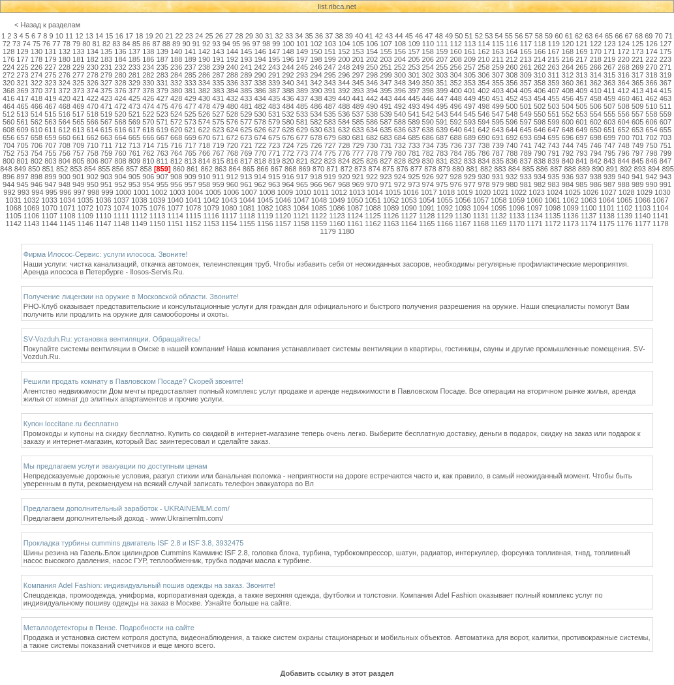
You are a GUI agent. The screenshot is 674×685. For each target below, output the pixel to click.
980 (511, 184)
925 (414, 177)
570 (148, 122)
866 (262, 169)
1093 (462, 208)
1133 (517, 216)
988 (623, 184)
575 (218, 122)
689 (470, 137)
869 (304, 169)
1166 (445, 223)
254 (428, 67)
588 (400, 122)
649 (581, 130)
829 (414, 161)
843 (609, 161)
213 (526, 59)
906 (148, 177)
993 (23, 192)
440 (344, 98)
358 (539, 83)
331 (162, 83)
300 (400, 75)
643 (498, 130)
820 (288, 161)
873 (360, 169)
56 (519, 36)
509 (637, 106)
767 (218, 153)
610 (36, 130)
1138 (606, 216)
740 (511, 145)
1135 (552, 216)
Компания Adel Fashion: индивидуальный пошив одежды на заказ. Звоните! (149, 585)
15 (109, 36)
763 (162, 153)
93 (216, 44)
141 (190, 51)
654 (651, 130)
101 (302, 44)
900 (64, 177)
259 (498, 67)
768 (232, 153)
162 (483, 51)
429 (190, 98)
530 (260, 114)
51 (469, 36)
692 (511, 137)
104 (344, 44)
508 (623, 106)
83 (116, 44)
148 (288, 51)
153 (357, 51)
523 (162, 114)
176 (8, 59)
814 (204, 161)
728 (344, 145)
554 (596, 114)
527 (218, 114)
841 (581, 161)
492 (400, 106)
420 (64, 98)
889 (584, 169)
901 (78, 177)
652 (623, 130)
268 (623, 67)
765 (190, 153)
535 (330, 114)
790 (539, 153)
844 (623, 161)
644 (511, 130)
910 (204, 177)
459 (609, 98)
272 (8, 75)
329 (134, 83)
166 (539, 51)
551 (553, 114)
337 (246, 83)
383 (218, 91)
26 (219, 36)
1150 (157, 223)
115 (498, 44)
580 (288, 122)
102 (316, 44)
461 (637, 98)
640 (455, 130)
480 (232, 106)
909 (190, 177)
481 (246, 106)
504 (568, 106)
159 (442, 51)
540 (400, 114)
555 (609, 114)
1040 (175, 200)
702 (651, 137)
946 (36, 184)
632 (344, 130)
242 (260, 67)
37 (329, 36)
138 (148, 51)
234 (148, 67)
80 (86, 44)
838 (539, 161)
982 (539, 184)
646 (539, 130)
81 (96, 44)
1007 (249, 192)
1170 (517, 223)
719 (218, 145)
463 (665, 98)
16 (119, 36)
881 (472, 169)
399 (442, 91)
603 (609, 122)
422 (92, 98)
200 (344, 59)
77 (56, 44)
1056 (462, 200)
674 (260, 137)
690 (483, 137)
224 (8, 67)
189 (190, 59)
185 (134, 59)
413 (637, 91)
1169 (498, 223)
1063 (588, 200)
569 (134, 122)
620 (176, 130)
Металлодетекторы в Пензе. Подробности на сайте (108, 628)
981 (526, 184)
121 (581, 44)
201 (357, 59)
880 (458, 169)
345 (357, 83)
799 (665, 153)
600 (568, 122)
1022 (519, 192)
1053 (408, 200)
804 (64, 161)
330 (148, 83)
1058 (498, 200)
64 (599, 36)
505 (581, 106)
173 (637, 51)
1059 (517, 200)
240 (232, 67)
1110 (103, 216)
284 (176, 75)
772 (288, 153)
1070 (49, 208)
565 (78, 122)
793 (581, 153)
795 (609, 153)
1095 (498, 208)
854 (90, 169)
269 (637, 67)
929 (470, 177)
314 (596, 75)
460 (623, 98)
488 (344, 106)
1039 (157, 200)
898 (36, 177)
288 (232, 75)
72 (6, 44)
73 (16, 44)
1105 (13, 216)
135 (106, 51)
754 (36, 153)
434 (260, 98)
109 (414, 44)
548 (511, 114)
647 (553, 130)
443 (385, 98)
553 (581, 114)
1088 (372, 208)
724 (288, 145)
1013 (357, 192)
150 (316, 51)
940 (623, 177)
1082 (265, 208)
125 (637, 44)
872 (346, 169)
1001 (141, 192)
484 (288, 106)
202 (372, 59)
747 (609, 145)
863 (220, 169)
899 (50, 177)
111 (442, 44)
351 (442, 83)
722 (260, 145)
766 (204, 153)
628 (288, 130)
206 (428, 59)
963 (274, 184)
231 (106, 67)
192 (232, 59)
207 (442, 59)
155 (385, 51)
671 (218, 137)
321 (22, 83)
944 (8, 184)
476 (176, 106)
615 (106, 130)
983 (553, 184)
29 (249, 36)
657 (22, 137)
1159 (319, 223)
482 (260, 106)
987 (609, 184)
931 (498, 177)
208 (455, 59)
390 (316, 91)
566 (92, 122)
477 (190, 106)
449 (470, 98)
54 (498, 36)
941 (637, 177)
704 (8, 145)
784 (455, 153)
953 (134, 184)
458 (596, 98)
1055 (445, 200)
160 (455, 51)
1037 (121, 200)
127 (665, 44)
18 (139, 36)
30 (259, 36)
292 (288, 75)
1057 (481, 200)
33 (289, 36)
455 (553, 98)
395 (385, 91)
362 (596, 83)
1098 (552, 208)
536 (344, 114)
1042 (211, 200)
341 (302, 83)
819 (274, 161)
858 (145, 169)
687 (442, 137)
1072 (85, 208)
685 (414, 137)
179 (50, 59)
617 (134, 130)
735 (442, 145)
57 (528, 36)
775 (330, 153)
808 (120, 161)
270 (651, 67)
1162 (372, 223)
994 (37, 192)
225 (22, 67)
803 (50, 161)
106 (372, 44)
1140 (643, 216)
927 (442, 177)
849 (20, 169)
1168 (481, 223)
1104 (660, 208)
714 (148, 145)
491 (385, 106)
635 (385, 130)
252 (400, 67)
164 (511, 51)
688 (455, 137)
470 (92, 106)
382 (204, 91)
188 (176, 59)
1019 (464, 192)
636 (400, 130)
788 (511, 153)
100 (288, 44)
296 (344, 75)
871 (332, 169)
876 (402, 169)
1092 (445, 208)
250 (372, 67)
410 (596, 91)
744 (568, 145)
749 (637, 145)
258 (483, 67)
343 (330, 83)
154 (372, 51)
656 (8, 137)
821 (302, 161)
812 (176, 161)
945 (22, 184)
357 (526, 83)
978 (483, 184)
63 (588, 36)
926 (428, 177)
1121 (301, 216)
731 (385, 145)
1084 (301, 208)
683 (385, 137)
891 (612, 169)
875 (388, 169)
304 (455, 75)
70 (658, 36)
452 (511, 98)
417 (22, 98)
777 (357, 153)
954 (148, 184)
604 (623, 122)
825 (357, 161)
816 (232, 161)
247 (330, 67)
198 (316, 59)
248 (344, 67)
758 (92, 153)
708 (64, 145)
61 (569, 36)
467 (50, 106)
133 (78, 51)
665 (134, 137)
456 (568, 98)
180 (64, 59)
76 (46, 44)
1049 (337, 200)
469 (78, 106)
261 (526, 67)
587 (385, 122)
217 (581, 59)
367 (665, 83)
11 (69, 36)
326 (92, 83)
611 (50, 130)
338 (260, 83)
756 (64, 153)
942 (651, 177)
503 (553, 106)
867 (277, 169)
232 (120, 67)
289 (246, 75)
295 (330, 75)
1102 (624, 208)
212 (511, 59)
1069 (31, 208)
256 (455, 67)
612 (64, 130)
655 (665, 130)
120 (568, 44)
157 (414, 51)
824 (344, 161)
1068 (13, 208)
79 (76, 44)
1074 (121, 208)
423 (106, 98)
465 (22, 106)
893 (640, 169)
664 (120, 137)
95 (236, 44)
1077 (175, 208)
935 (553, 177)
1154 (229, 223)
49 (449, 36)
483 (274, 106)
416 (8, 98)
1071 (67, 208)
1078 (193, 208)
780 (400, 153)
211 (498, 59)
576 (232, 122)
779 (385, 153)
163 (498, 51)
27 (229, 36)
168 (568, 51)
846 (651, 161)
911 (218, 177)
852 (62, 169)
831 (442, 161)
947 (50, 184)
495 (442, 106)
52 (479, 36)
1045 (265, 200)
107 (385, 44)
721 (246, 145)
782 (428, 153)
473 (134, 106)
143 (218, 51)
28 (239, 36)
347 (385, 83)
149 (302, 51)
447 (442, 98)
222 (651, 59)
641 (470, 130)
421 (78, 98)
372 (64, 91)
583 (330, 122)
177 (22, 59)
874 (374, 169)
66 (618, 36)
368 (8, 91)
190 (204, 59)
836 (511, 161)
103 (330, 44)
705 (22, 145)
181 (78, 59)
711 (106, 145)
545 (470, 114)
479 (218, 106)
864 (234, 169)
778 (372, 153)
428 (176, 98)
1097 (534, 208)
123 (609, 44)
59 (549, 36)
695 (553, 137)
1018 (447, 192)
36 (319, 36)
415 (665, 91)
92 (206, 44)
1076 (157, 208)
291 (274, 75)
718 (204, 145)
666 (148, 137)
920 (344, 177)
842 (596, 161)
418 (36, 98)
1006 (231, 192)
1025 (572, 192)
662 (92, 137)
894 (654, 169)
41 (369, 36)
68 (639, 36)
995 (51, 192)
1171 (534, 223)
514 (36, 114)
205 (414, 59)
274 (36, 75)
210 (483, 59)
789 (526, 153)
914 (260, 177)
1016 (410, 192)
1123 (337, 216)
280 (120, 75)
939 (609, 177)
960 (232, 184)
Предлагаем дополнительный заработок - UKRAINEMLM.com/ (126, 508)
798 (651, 153)
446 (428, 98)
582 (316, 122)
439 (330, 98)
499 (498, 106)
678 (316, 137)
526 (204, 114)
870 (318, 169)
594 (483, 122)
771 (274, 153)
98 (266, 44)
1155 (247, 223)
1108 (67, 216)
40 (359, 36)
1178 (660, 223)
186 (148, 59)
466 (36, 106)
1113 (157, 216)
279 (106, 75)
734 (428, 145)
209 (470, 59)
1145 (67, 223)
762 (148, 153)
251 (385, 67)
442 (372, 98)
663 (106, 137)
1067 (660, 200)
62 (579, 36)
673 (246, 137)
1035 (85, 200)
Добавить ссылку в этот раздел (336, 673)
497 (470, 106)
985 (581, 184)
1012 (338, 192)
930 (483, 177)
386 (260, 91)
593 (470, 122)
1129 (445, 216)
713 (134, 145)
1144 (49, 223)
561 (22, 122)
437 (302, 98)
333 (190, 83)
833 (470, 161)
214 (539, 59)
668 (176, 137)
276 (64, 75)
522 (148, 114)
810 (148, 161)
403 (498, 91)
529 (246, 114)
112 (456, 44)
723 (274, 145)
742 (539, 145)
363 (609, 83)
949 (78, 184)
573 (190, 122)
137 (134, 51)
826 (372, 161)
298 (372, 75)
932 (511, 177)
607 (665, 122)
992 (9, 192)
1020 (483, 192)
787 (498, 153)
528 (232, 114)
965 (302, 184)
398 (428, 91)
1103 (643, 208)
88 (166, 44)
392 (344, 91)
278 (92, 75)
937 (581, 177)
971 (385, 184)
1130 (462, 216)
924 (400, 177)
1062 (570, 200)
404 (511, 91)
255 (442, 67)
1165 (427, 223)
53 (489, 36)
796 (623, 153)
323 (50, 83)
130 (36, 51)
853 (76, 169)
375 (106, 91)
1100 (588, 208)
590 (428, 122)
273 (22, 75)
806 (92, 161)
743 (553, 145)
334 (204, 83)
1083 (283, 208)
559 (665, 114)
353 (470, 83)
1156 (265, 223)
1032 (31, 200)
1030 (662, 192)
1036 (103, 200)
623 (218, 130)
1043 (229, 200)
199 (330, 59)
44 (399, 36)
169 (581, 51)
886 (542, 169)
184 (120, 59)
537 (357, 114)
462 (651, 98)
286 (204, 75)
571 (162, 122)
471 (106, 106)
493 (414, 106)
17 (129, 36)
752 (8, 153)
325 (78, 83)
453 (526, 98)
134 (92, 51)
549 (526, 114)
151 (330, 51)
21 (169, 36)
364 (623, 83)
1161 (355, 223)
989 (637, 184)
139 (162, 51)
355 (498, 83)
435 (274, 98)
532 (288, 114)
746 (596, 145)
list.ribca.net (337, 6)
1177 (643, 223)
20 (159, 36)
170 (596, 51)
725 (302, 145)
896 (8, 177)
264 (568, 67)
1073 (103, 208)
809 (134, 161)
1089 (391, 208)
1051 (372, 200)
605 (637, 122)
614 (92, 130)
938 (596, 177)
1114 (175, 216)
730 (372, 145)
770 (260, 153)
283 (162, 75)
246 (316, 67)
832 (455, 161)
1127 (408, 216)
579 (274, 122)
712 (120, 145)
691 (498, 137)
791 (553, 153)
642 (483, 130)
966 (316, 184)
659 (50, 137)
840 (568, 161)
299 (385, 75)
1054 (427, 200)
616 (120, 130)
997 (79, 192)
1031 (13, 200)
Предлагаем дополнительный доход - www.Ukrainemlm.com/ (123, 518)
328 (120, 83)
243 (274, 67)
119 (554, 44)
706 (36, 145)
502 (539, 106)
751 (665, 145)
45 (409, 36)
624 (232, 130)
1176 (624, 223)
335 (218, 83)
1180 (346, 231)
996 (65, 192)
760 (120, 153)
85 (136, 44)
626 (260, 130)
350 (428, 83)
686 (428, 137)
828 (400, 161)
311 (553, 75)
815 (218, 161)
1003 (177, 192)
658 (36, 137)
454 (539, 98)
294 (316, 75)
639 (442, 130)
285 (190, 75)
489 (357, 106)
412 (623, 91)
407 (553, 91)
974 (428, 184)
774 (316, 153)
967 (330, 184)
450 (483, 98)
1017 (429, 192)
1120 (283, 216)
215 (553, 59)
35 (309, 36)
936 (568, 177)
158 (428, 51)
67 (629, 36)
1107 (49, 216)
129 (22, 51)
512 (8, 114)
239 (218, 67)
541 (414, 114)
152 (344, 51)
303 (442, 75)
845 (637, 161)
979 (498, 184)
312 (568, 75)
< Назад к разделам (47, 25)
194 (260, 59)
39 (349, 36)
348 (400, 83)
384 (232, 91)
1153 (211, 223)
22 (179, 36)
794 (596, 153)
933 (526, 177)
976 (455, 184)
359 (553, 83)
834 (483, 161)
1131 (481, 216)
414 (651, 91)
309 (526, 75)
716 (176, 145)
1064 (606, 200)
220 (623, 59)
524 (176, 114)
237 (190, 67)
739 (498, 145)
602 (596, 122)
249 (357, 67)
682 (372, 137)
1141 (660, 216)
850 (34, 169)
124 (624, 44)
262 (539, 67)
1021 (500, 192)
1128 (427, 216)
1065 (624, 200)
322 (36, 83)
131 (50, 51)
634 (372, 130)
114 (483, 44)
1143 (31, 223)
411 (609, 91)
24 (199, 36)
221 (637, 59)
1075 (139, 208)
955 (162, 184)
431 (218, 98)
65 (609, 36)
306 (483, 75)
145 (246, 51)
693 (526, 137)
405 (526, 91)
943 (665, 177)
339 (274, 83)
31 (269, 36)
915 (274, 177)
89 (176, 44)
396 (400, 91)
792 (568, 153)
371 (50, 91)
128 (8, 51)
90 (186, 44)
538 (372, 114)
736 (455, 145)
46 (419, 36)
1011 (321, 192)
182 (92, 59)
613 (78, 130)
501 (526, 106)
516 (64, 114)
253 (414, 67)
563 (50, 122)
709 (78, 145)
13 (89, 36)
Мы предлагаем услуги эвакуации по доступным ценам (115, 466)
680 (344, 137)
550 (539, 114)
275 (50, 75)
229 (78, 67)
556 (623, 114)
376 (120, 91)
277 (78, 75)
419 (50, 98)
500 (511, 106)
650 (596, 130)
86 (146, 44)
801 (22, 161)
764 (176, 153)
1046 (283, 200)
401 (470, 91)
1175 (606, 223)
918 (316, 177)
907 (162, 177)
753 (22, 153)
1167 (462, 223)
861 (192, 169)
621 (190, 130)
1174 (588, 223)
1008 (267, 192)
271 (665, 67)
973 (414, 184)
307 (498, 75)
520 (120, 114)
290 (260, 75)
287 (218, 75)
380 (176, 91)
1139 (624, 216)
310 (539, 75)
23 (189, 36)
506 (596, 106)
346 (372, 83)
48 (439, 36)
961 (246, 184)
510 (651, 106)
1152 (193, 223)
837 (526, 161)
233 (134, 67)
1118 (247, 216)
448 (455, 98)
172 (623, 51)
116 (511, 44)
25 (209, 36)
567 (106, 122)
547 (498, 114)
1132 (498, 216)
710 (92, 145)
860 (179, 169)
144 (232, 51)
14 (99, 36)
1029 (644, 192)
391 (330, 91)
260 (511, 67)
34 (299, 36)
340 (288, 83)
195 (274, 59)
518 (92, 114)
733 (414, 145)
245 (302, 67)
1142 (13, 223)
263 (553, 67)
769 (246, 153)
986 (596, 184)
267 (609, 67)
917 (302, 177)
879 (444, 169)
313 (581, 75)
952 (120, 184)
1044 (247, 200)
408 (568, 91)
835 (498, 161)
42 (379, 36)
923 (385, 177)
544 (455, 114)
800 (8, 161)
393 (357, 91)
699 (609, 137)
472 (120, 106)
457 (581, 98)
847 (665, 161)
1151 (175, 223)
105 (358, 44)
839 (553, 161)
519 (106, 114)
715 (162, 145)
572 (176, 122)
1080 (229, 208)
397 (414, 91)
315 (609, 75)
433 (246, 98)
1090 (408, 208)
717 (190, 145)
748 (623, 145)
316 (623, 75)
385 (246, 91)
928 (455, 177)
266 (596, 67)
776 (344, 153)
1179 (327, 231)
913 (246, 177)
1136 (570, 216)
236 (176, 67)
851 (48, 169)
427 (162, 98)
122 (596, 44)
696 (568, 137)
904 (120, 177)
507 (609, 106)
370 (36, 91)
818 (260, 161)
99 (276, 44)
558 (651, 114)
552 (568, 114)
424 (120, 98)
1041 (193, 200)
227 (50, 67)
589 (414, 122)
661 (78, 137)
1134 (534, 216)
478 (204, 106)
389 (302, 91)
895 (667, 169)
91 (196, 44)
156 (400, 51)
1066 (643, 200)
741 (526, 145)
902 (92, 177)
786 (483, 153)
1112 (139, 216)
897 (22, 177)
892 (626, 169)
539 (385, 114)
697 (581, 137)
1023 (536, 192)
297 (357, 75)
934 (539, 177)
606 (651, 122)
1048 (319, 200)
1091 (427, 208)
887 (556, 169)
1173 (570, 223)
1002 (159, 192)
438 (316, 98)
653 (637, 130)
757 (78, 153)
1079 (211, 208)
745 (581, 145)
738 (483, 145)
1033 (49, 200)
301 (414, 75)
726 (316, 145)
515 (50, 114)
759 (106, 153)
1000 (123, 192)
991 (665, 184)
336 (232, 83)
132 (64, 51)
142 (204, 51)
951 (106, 184)
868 (290, 169)
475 (162, 106)
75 (36, 44)
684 (400, 137)
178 (36, 59)
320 (8, 83)
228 (64, 67)
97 (256, 44)
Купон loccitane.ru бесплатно (71, 424)
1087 (355, 208)
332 (176, 83)
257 (470, 67)
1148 (121, 223)
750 (651, 145)
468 (64, 106)
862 (206, 169)
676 (288, 137)
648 (568, 130)
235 (162, 67)
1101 (606, 208)
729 (357, 145)
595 (498, 122)
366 (651, 83)
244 (288, 67)
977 (470, 184)
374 (92, 91)
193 (246, 59)
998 (93, 192)
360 (568, 83)
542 (428, 114)
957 (190, 184)
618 (148, 130)
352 (455, 83)
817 (246, 161)
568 (120, 122)
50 (459, 36)
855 (104, 169)
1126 (391, 216)
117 (526, 44)
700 (623, 137)
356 (511, 83)
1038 (139, 200)
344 (344, 83)
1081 (247, 208)
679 (330, 137)
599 (553, 122)
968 (344, 184)
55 (509, 36)
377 (134, 91)
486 (316, 106)
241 (246, 67)
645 (526, 130)
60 (558, 36)
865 (248, 169)
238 (204, 67)
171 (609, 51)
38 (339, 36)
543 (442, 114)
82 (106, 44)
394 (372, 91)
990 (651, 184)
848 (6, 169)
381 (190, 91)
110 (428, 44)
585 (357, 122)
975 (442, 184)
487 (330, 106)
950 (92, 184)
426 (148, 98)
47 (429, 36)
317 (637, 75)
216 (568, 59)
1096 (517, 208)
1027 (609, 192)
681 (357, 137)
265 (581, 67)
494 (428, 106)
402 (483, 91)
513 (22, 114)
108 (400, 44)
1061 (552, 200)
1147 (103, 223)
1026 (590, 192)
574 (204, 122)
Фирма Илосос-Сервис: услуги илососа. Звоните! (105, 254)
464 (8, 106)
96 (246, 44)
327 (106, 83)
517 (78, 114)
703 (665, 137)
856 (118, 169)
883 (500, 169)
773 (302, 153)
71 (669, 36)
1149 (139, 223)
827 (385, 161)
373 (78, 91)
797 (637, 153)
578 (260, 122)
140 (176, 51)
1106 (31, 216)
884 (514, 169)
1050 (355, 200)
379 (162, 91)
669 (190, 137)
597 (526, 122)
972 (400, 184)
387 (274, 91)
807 (106, 161)
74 (26, 44)
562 (36, 122)
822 (316, 161)
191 (218, 59)
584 (344, 122)
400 (455, 91)
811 (162, 161)
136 (120, 51)
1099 (570, 208)
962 (260, 184)
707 (50, 145)
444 (400, 98)
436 (288, 98)
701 (637, 137)
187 (162, 59)
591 (442, 122)
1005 (213, 192)
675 (274, 137)
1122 (319, 216)
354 (483, 83)
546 (483, 114)
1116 (211, 216)
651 (609, 130)
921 (357, 177)
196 (288, 59)
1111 (121, 216)
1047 (301, 200)
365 (637, 83)
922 (372, 177)
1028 (626, 192)
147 (274, 51)
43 (389, 36)
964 (288, 184)
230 (92, 67)
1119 (265, 216)
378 (148, 91)
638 (428, 130)
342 (316, 83)
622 (204, 130)
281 (134, 75)
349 (414, 83)
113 (470, 44)
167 (553, 51)
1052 (391, 200)
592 (455, 122)
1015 (393, 192)
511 (665, 106)
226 (36, 67)
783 (442, 153)
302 (428, 75)
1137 (588, 216)
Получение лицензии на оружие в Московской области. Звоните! (131, 296)
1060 (534, 200)
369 (22, 91)
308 (511, 75)
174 (651, 51)
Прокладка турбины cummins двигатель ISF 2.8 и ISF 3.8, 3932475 (133, 543)
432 (232, 98)
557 (637, 114)
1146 (85, 223)
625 (246, 130)
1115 (193, 216)
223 (665, 59)
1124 (355, 216)
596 (511, 122)
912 (232, 177)
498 (483, 106)
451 (498, 98)
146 (260, 51)
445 (414, 98)
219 (609, 59)
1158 (301, 223)
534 (316, 114)
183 (106, 59)
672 (232, 137)
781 (414, 153)
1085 (319, 208)
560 (8, 122)
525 (190, 114)
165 (526, 51)
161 (470, 51)
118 (539, 44)
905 (134, 177)
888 (569, 169)
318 (651, 75)
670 (204, 137)
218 (596, 59)
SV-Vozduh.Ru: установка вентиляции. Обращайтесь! (112, 339)
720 (232, 145)
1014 (374, 192)
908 (176, 177)
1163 (391, 223)
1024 (554, 192)
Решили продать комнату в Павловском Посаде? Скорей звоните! (133, 381)
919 (330, 177)
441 (357, 98)
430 (204, 98)
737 (470, 145)
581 (302, 122)
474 (148, 106)
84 (126, 44)
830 (428, 161)
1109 (85, 216)
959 (218, 184)
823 (330, 161)
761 (134, 153)
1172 (552, 223)
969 (357, 184)
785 (470, 153)
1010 (303, 192)
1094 (481, 208)
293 (302, 75)
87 (156, 44)
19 (149, 36)
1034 (67, 200)
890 (598, 169)
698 (596, 137)
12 (79, 36)
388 (288, 91)
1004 (195, 192)
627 (274, 130)
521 (134, 114)
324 (64, 83)
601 (581, 122)
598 (539, 122)
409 (581, 91)
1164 (408, 223)
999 (107, 192)
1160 (337, 223)
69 (648, 36)
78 (66, 44)
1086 (337, 208)
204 (400, 59)
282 (148, 75)
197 (302, 59)
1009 (285, 192)
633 (357, 130)
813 (190, 161)
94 (226, 44)
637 (414, 130)
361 (581, 83)
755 (50, 153)
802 (36, 161)
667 (162, 137)
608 (8, 130)
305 (470, 75)
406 (539, 91)
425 (134, 98)
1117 (229, 216)
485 (302, 106)
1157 (283, 223)
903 (106, 177)
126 (651, 44)
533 (302, 114)
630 (316, 130)
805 (78, 161)
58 (539, 36)
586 (372, 122)
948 (64, 184)
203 (385, 59)
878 (430, 169)
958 (204, 184)
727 (330, 145)
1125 (372, 216)
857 (132, 169)
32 (279, 36)
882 (486, 169)
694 (539, 137)
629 (302, 130)
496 (455, 106)
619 (162, 130)
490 (372, 106)
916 (288, 177)
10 (59, 36)
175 (665, 51)
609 (22, 130)
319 (665, 75)
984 (568, 184)
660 (64, 137)
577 (246, 122)
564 (64, 122)
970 (372, 184)
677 (302, 137)
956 (176, 184)
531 (274, 114)
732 (400, 145)
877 (416, 169)
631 (330, 130)
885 (528, 169)
